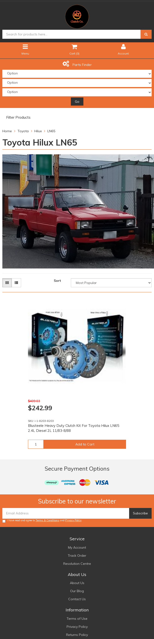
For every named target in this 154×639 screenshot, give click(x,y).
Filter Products (18, 117)
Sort (57, 280)
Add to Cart (84, 444)
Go (77, 101)
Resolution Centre (77, 563)
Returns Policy (77, 635)
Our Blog (77, 591)
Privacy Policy (73, 520)
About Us (77, 583)
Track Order (77, 555)
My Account (77, 547)
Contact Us (77, 599)
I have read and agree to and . (42, 521)
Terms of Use (77, 618)
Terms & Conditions (47, 520)
